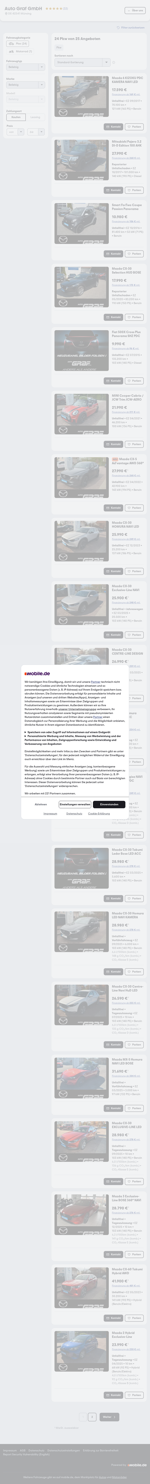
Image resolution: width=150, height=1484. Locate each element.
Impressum (50, 813)
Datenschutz (74, 813)
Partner (95, 682)
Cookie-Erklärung (99, 813)
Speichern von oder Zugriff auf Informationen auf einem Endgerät (69, 732)
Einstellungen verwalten (75, 804)
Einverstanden (109, 804)
